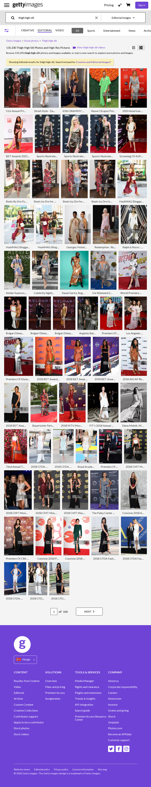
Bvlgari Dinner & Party (19, 333)
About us (113, 680)
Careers (112, 692)
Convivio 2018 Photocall (51, 558)
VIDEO (59, 30)
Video (17, 686)
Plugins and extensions (88, 692)
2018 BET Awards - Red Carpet (85, 379)
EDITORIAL (45, 30)
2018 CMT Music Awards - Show (25, 513)
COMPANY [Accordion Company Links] (115, 672)
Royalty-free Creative (27, 680)
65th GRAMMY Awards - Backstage (84, 111)
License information (83, 769)
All (77, 30)
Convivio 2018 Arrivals (135, 513)
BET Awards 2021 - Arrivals (22, 156)
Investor (113, 704)
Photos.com (115, 728)
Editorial (19, 692)
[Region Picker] (25, 660)
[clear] (98, 18)
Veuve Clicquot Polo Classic (107, 111)
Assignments (52, 698)
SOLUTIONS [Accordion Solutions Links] (53, 672)
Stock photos (22, 728)
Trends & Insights (85, 698)
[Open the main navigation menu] (6, 5)
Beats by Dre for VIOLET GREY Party (56, 201)
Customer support (119, 740)
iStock (112, 716)
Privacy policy (61, 769)
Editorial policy (42, 769)
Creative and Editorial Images (93, 62)
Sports (91, 30)
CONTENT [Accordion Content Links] (21, 672)
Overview (51, 680)
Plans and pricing (55, 686)
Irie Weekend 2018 (103, 293)
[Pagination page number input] (53, 611)
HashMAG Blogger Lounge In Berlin (27, 247)
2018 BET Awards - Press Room (56, 379)
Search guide (82, 710)
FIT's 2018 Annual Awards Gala (108, 425)
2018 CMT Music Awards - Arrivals (57, 513)
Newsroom (114, 698)
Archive (18, 698)
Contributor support (26, 716)
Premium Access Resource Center (90, 718)
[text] (56, 17)
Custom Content (23, 704)
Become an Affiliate (119, 734)
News (132, 30)
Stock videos (21, 734)
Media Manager (84, 680)
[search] (14, 18)
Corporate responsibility (122, 686)
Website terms (22, 769)
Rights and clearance (87, 686)
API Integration (84, 704)
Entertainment (111, 30)
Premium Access (55, 692)
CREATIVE (27, 30)
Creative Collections (26, 710)
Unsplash (113, 722)
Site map (102, 769)
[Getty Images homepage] (28, 5)
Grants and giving (118, 710)
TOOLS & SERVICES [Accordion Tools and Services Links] (87, 672)
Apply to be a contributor (29, 722)
